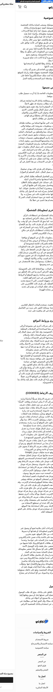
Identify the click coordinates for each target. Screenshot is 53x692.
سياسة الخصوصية (26, 648)
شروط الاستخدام (26, 639)
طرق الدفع (26, 665)
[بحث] (10, 7)
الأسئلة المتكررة (26, 687)
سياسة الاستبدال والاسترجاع (26, 643)
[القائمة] (49, 7)
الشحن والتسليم (26, 670)
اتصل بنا (26, 683)
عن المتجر (27, 661)
